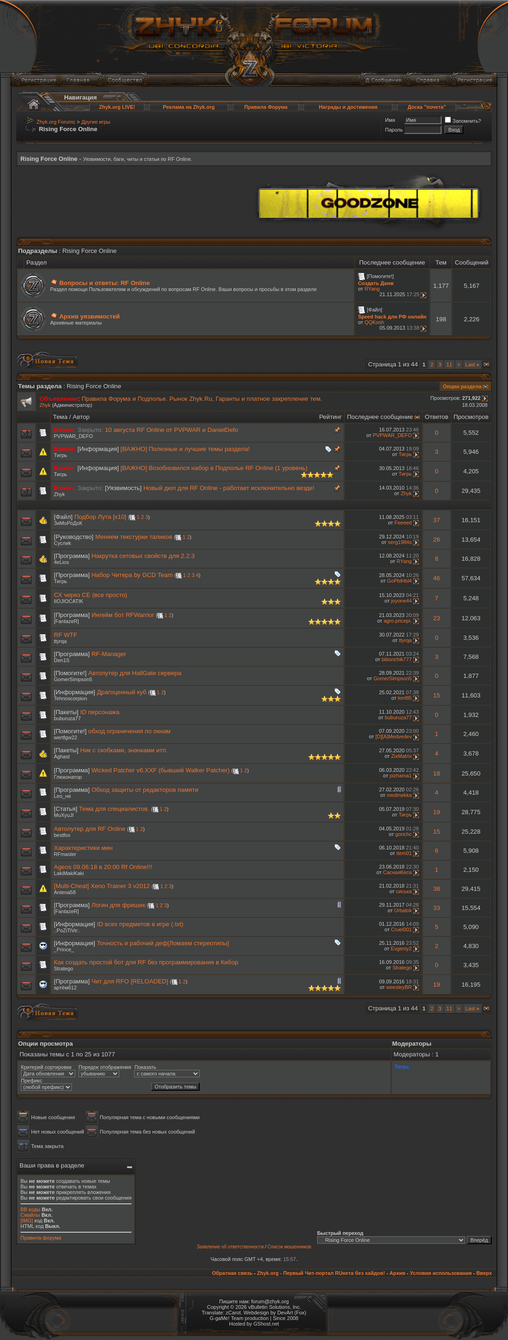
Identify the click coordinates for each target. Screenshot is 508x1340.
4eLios (61, 562)
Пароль (394, 130)
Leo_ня (62, 796)
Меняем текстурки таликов (133, 536)
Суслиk (62, 543)
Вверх (484, 1273)
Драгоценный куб (122, 692)
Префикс (31, 1080)
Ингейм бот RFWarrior (122, 614)
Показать (145, 1067)
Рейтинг (330, 416)
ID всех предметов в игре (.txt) (140, 924)
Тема (60, 416)
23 (436, 618)
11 (449, 364)
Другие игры (95, 122)
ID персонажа (99, 712)
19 (436, 812)
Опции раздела (462, 386)
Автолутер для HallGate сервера (134, 673)
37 (436, 520)
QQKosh (374, 322)
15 (436, 695)
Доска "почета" (427, 107)
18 (436, 773)
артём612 (65, 987)
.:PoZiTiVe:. (67, 930)
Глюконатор (68, 777)
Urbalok (403, 910)
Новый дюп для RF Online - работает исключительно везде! (228, 487)
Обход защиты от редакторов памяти (144, 789)
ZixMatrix (401, 756)
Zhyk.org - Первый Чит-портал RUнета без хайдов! (321, 1273)
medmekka (399, 795)
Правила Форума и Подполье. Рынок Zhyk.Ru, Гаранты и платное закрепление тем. (202, 398)
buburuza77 (67, 718)
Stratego (63, 968)
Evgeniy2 (401, 948)
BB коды (30, 1209)
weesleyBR (399, 987)
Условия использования (441, 1273)
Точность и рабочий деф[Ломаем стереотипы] (163, 943)
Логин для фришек (118, 905)
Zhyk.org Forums (56, 122)
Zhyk (45, 405)
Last (472, 364)
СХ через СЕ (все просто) (90, 594)
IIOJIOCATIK (68, 601)
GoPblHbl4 (399, 581)
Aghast (62, 756)
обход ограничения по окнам (129, 731)
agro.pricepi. (398, 621)
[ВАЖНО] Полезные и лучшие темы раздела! (185, 448)
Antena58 (65, 892)
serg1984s (399, 542)
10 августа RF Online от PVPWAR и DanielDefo (171, 429)
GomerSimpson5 (73, 679)
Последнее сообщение (380, 416)
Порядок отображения (104, 1067)
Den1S (62, 660)
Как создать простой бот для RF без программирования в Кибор (146, 962)
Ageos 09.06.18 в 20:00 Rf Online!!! (103, 866)
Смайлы (30, 1215)
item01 (404, 853)
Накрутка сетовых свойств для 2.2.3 (143, 555)
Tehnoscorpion (70, 698)
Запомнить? (463, 121)
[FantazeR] (66, 621)
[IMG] (26, 1220)
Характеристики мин (83, 847)
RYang (372, 289)
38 (436, 888)
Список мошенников (289, 1246)
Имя (390, 120)
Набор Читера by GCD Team (132, 574)
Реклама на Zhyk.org (189, 107)
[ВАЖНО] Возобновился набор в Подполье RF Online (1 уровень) (214, 467)
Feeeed (402, 522)
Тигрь (60, 455)
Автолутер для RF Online (89, 828)
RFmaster (65, 854)
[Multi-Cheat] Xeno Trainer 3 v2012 (102, 885)
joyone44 (401, 601)
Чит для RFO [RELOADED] (129, 981)
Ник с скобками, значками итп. (124, 750)
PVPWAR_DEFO (73, 436)
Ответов (437, 416)
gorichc (403, 834)
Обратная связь (232, 1273)
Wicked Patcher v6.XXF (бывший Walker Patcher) (160, 770)
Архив (397, 1273)
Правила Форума (265, 107)
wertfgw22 (65, 737)
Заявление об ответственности (230, 1246)
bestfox (62, 835)
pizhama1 (401, 775)
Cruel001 (401, 929)
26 (436, 539)
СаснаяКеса (397, 872)
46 (436, 578)
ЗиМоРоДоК (68, 523)
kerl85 (405, 698)
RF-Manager (108, 653)
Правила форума (40, 1237)
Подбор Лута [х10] (100, 516)
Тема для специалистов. (114, 808)
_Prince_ (64, 949)
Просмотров (471, 416)
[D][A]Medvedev (393, 736)
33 (436, 907)
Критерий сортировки (46, 1067)
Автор (81, 416)
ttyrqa (60, 641)
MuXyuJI (64, 815)
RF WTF (65, 634)
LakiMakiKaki (69, 873)
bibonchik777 (397, 659)
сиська (404, 891)
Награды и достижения (348, 107)
